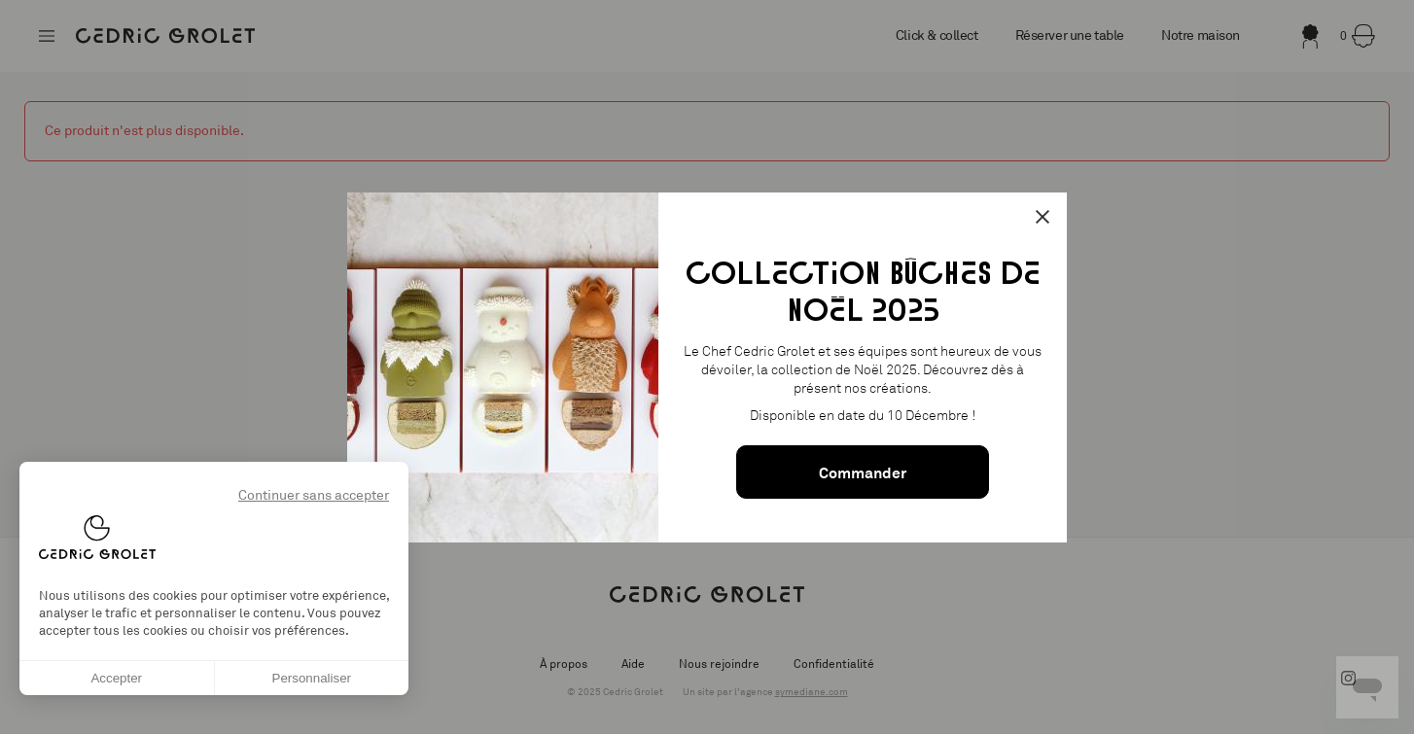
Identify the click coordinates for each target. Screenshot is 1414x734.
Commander (862, 473)
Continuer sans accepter (313, 495)
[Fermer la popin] (1042, 216)
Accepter (116, 678)
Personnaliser (312, 678)
